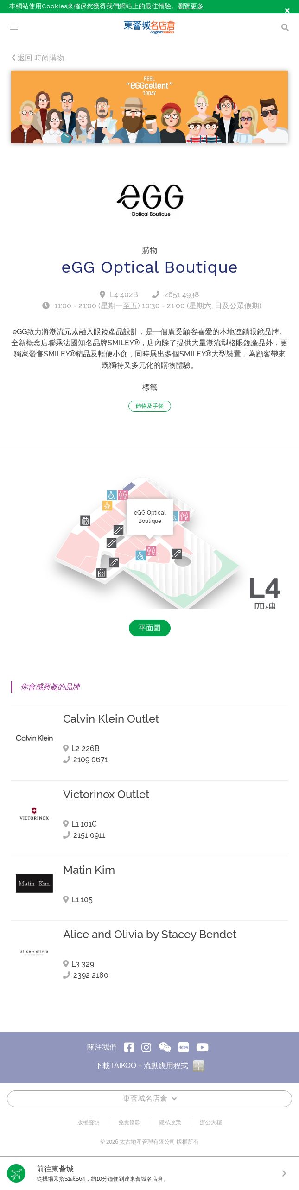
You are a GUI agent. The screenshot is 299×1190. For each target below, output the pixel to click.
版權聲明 (88, 1123)
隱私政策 (170, 1123)
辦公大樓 (211, 1123)
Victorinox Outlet (106, 794)
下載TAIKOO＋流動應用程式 (149, 1065)
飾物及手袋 (150, 406)
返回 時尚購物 (37, 58)
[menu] (14, 27)
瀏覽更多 (191, 6)
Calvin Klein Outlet (111, 719)
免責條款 (129, 1123)
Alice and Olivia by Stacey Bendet (149, 934)
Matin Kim (89, 870)
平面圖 (150, 628)
